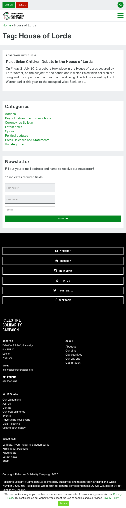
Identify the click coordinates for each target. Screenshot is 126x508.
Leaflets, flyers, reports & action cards (25, 444)
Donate (22, 4)
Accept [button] (63, 503)
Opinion (10, 131)
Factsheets (9, 452)
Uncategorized (15, 144)
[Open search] (121, 5)
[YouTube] (63, 251)
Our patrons (73, 358)
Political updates (16, 136)
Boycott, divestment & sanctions (28, 118)
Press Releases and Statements (27, 140)
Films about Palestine (15, 448)
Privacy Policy (111, 497)
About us (71, 346)
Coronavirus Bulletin (19, 122)
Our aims (71, 350)
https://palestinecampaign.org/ (17, 16)
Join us (9, 4)
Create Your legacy (14, 427)
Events (6, 415)
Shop (5, 460)
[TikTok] (63, 281)
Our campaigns (11, 399)
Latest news (13, 127)
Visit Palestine (11, 423)
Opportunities (74, 354)
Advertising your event (16, 419)
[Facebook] (63, 300)
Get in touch (73, 362)
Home (6, 25)
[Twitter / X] (63, 290)
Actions (10, 114)
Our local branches (13, 411)
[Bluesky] (63, 261)
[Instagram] (63, 271)
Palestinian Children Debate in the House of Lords (49, 61)
